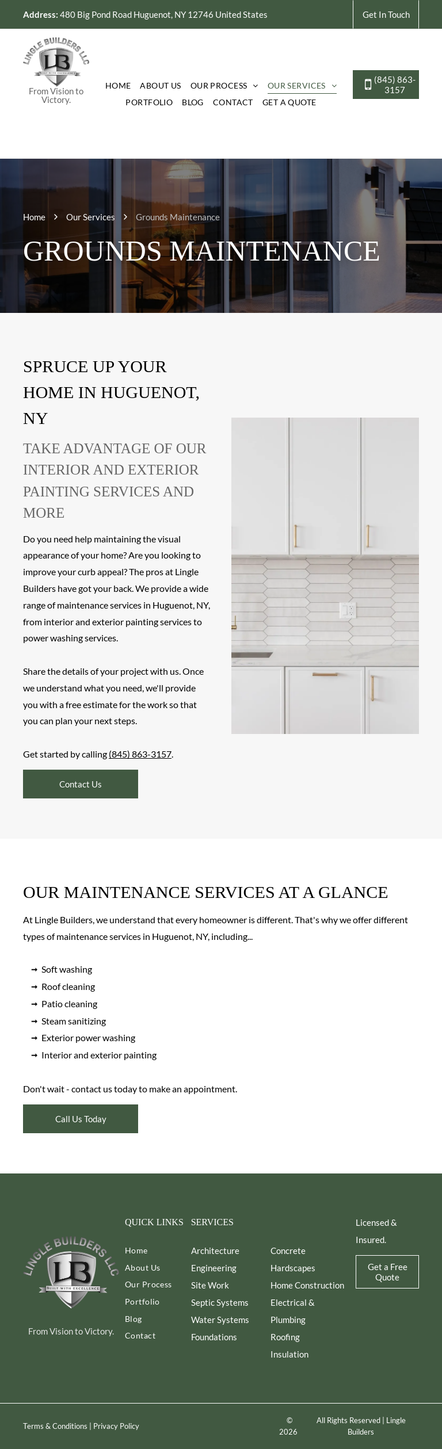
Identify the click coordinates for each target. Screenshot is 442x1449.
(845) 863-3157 (140, 753)
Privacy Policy (116, 1426)
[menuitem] (118, 85)
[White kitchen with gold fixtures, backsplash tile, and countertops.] (325, 576)
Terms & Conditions (55, 1426)
